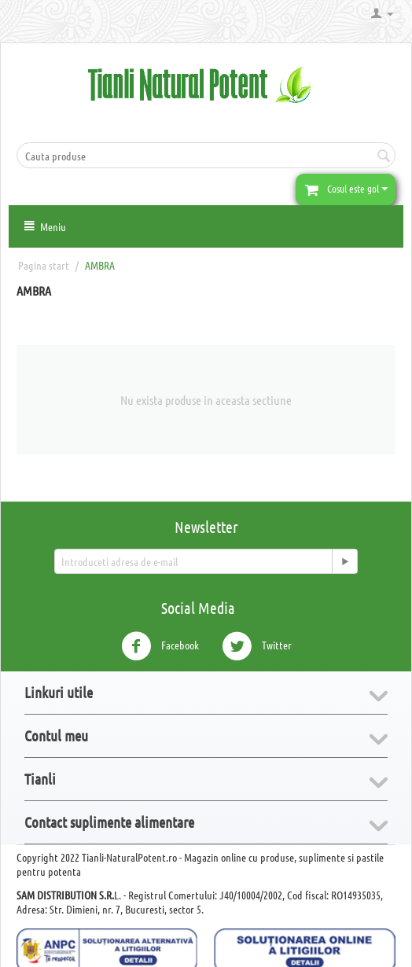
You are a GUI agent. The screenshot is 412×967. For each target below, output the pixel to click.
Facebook (160, 646)
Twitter (257, 646)
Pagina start (43, 265)
